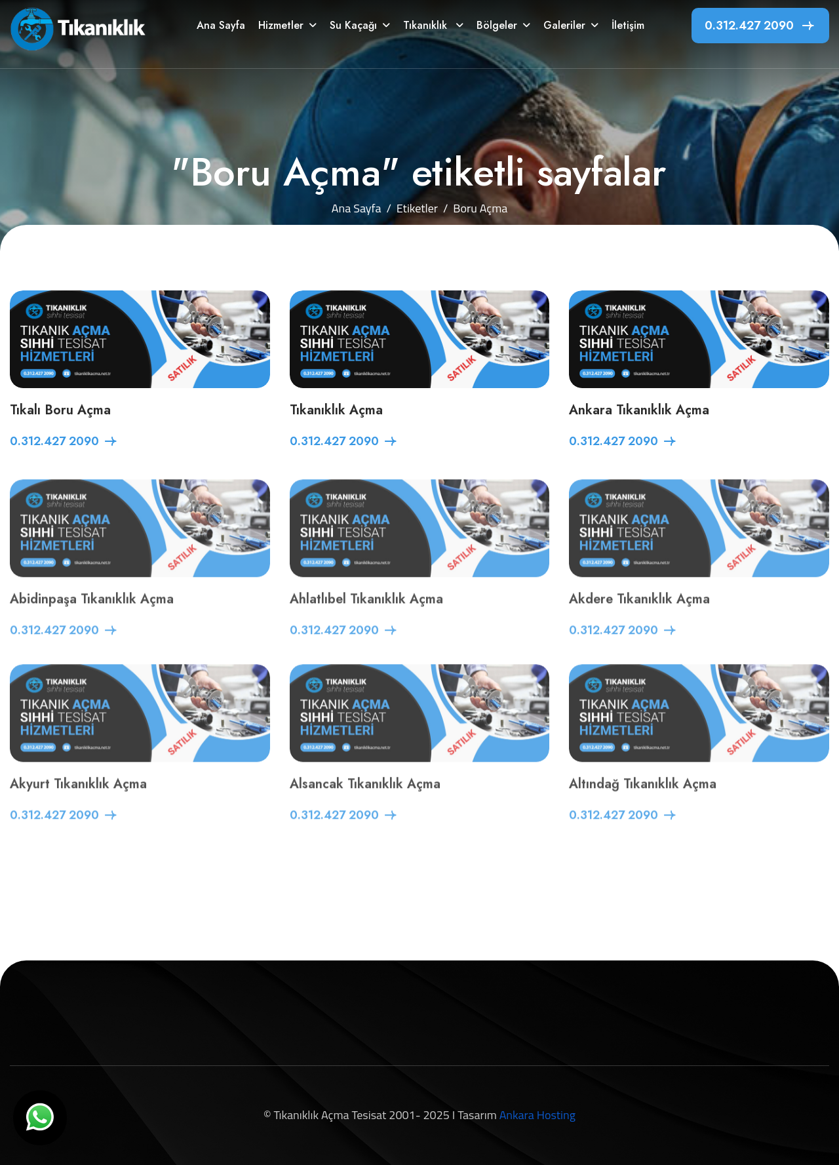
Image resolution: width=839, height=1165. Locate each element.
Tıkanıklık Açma (336, 411)
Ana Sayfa (221, 25)
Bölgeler (497, 25)
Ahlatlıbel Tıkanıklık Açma (366, 613)
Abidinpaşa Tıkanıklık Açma (92, 613)
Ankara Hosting (537, 1115)
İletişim (628, 25)
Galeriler (564, 25)
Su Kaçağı (353, 25)
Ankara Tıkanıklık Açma (639, 411)
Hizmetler (280, 25)
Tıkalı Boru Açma (60, 411)
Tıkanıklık (426, 25)
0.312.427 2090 (749, 25)
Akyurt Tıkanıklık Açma (78, 798)
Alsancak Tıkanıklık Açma (365, 798)
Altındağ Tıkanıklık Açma (642, 798)
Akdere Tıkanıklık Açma (639, 613)
